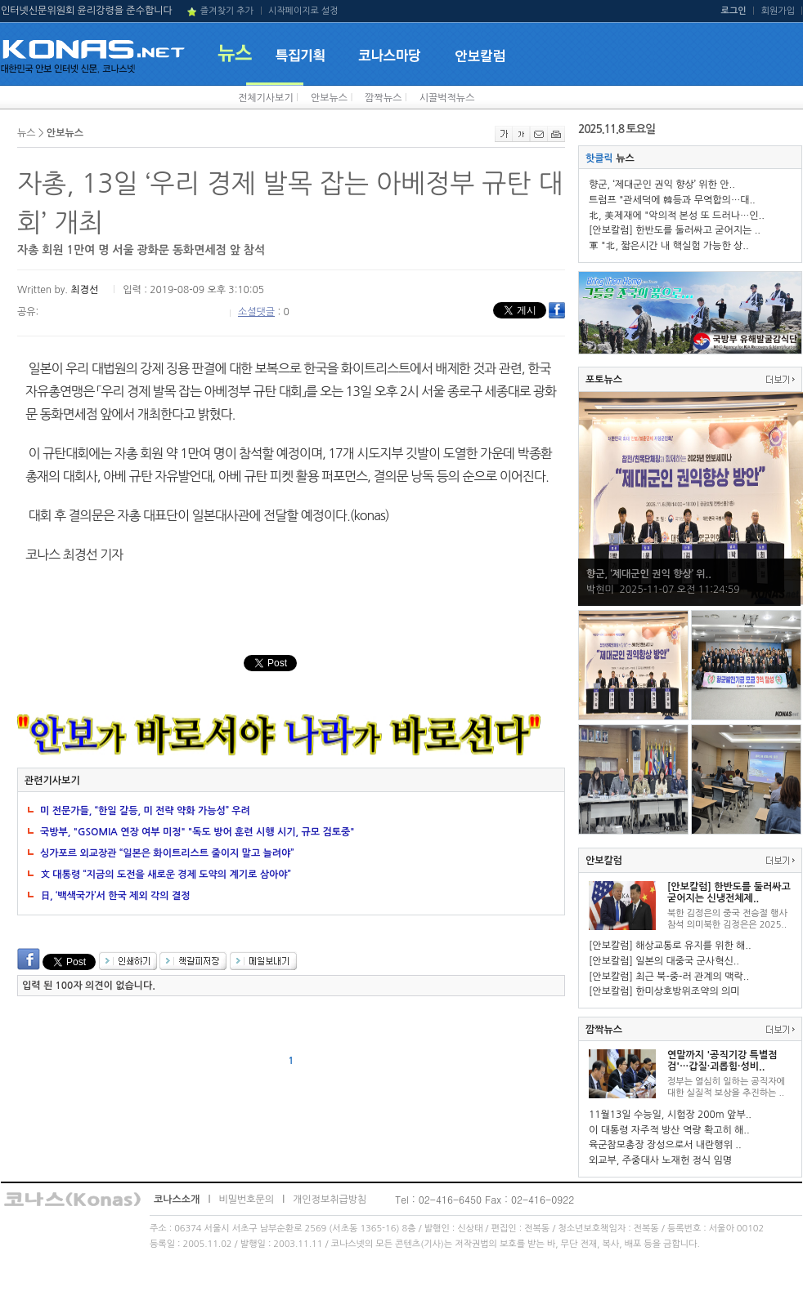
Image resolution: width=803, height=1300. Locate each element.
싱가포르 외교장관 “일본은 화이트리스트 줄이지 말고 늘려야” (167, 853)
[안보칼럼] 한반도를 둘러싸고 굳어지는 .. (674, 230)
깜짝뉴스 (383, 98)
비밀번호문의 (246, 1199)
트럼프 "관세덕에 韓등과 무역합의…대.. (672, 200)
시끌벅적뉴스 (447, 98)
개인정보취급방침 (329, 1199)
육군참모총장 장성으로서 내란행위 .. (665, 1145)
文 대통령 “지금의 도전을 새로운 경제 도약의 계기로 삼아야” (165, 874)
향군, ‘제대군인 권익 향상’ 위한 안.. (662, 184)
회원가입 (778, 11)
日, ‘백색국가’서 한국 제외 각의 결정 (115, 896)
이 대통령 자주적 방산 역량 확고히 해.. (669, 1130)
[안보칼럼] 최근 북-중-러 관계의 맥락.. (669, 977)
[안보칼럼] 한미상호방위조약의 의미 (664, 991)
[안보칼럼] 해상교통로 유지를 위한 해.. (670, 946)
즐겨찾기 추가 (226, 11)
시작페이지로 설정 (303, 11)
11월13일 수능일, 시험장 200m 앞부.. (670, 1115)
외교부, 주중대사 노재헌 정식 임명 (660, 1160)
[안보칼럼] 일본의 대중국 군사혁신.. (664, 961)
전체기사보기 (266, 98)
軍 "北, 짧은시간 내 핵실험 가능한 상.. (669, 246)
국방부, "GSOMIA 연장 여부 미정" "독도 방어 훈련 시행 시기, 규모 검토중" (197, 832)
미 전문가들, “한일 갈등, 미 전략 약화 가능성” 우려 (145, 811)
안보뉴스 (329, 98)
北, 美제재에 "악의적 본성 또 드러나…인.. (677, 215)
